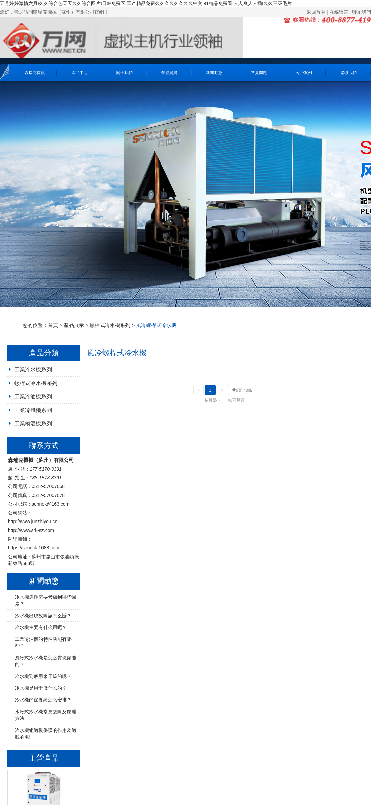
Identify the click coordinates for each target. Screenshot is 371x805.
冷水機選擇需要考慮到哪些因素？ (45, 600)
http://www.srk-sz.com (31, 530)
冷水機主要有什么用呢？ (41, 627)
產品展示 (74, 325)
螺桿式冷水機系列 (110, 325)
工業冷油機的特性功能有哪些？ (43, 642)
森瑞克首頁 (35, 72)
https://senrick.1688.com (33, 547)
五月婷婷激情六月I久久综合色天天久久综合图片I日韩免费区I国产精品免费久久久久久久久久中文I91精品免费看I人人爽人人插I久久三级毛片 (146, 3)
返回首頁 (316, 12)
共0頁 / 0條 (242, 390)
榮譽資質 (169, 72)
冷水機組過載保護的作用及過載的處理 (45, 733)
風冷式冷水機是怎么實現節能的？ (45, 661)
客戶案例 (304, 72)
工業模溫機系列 (33, 423)
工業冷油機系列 (33, 396)
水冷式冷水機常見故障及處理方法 (45, 715)
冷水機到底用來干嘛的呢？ (43, 676)
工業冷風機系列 (33, 410)
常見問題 (259, 72)
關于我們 (124, 72)
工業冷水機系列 (33, 369)
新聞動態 (214, 72)
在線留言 (339, 12)
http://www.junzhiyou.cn (32, 521)
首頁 (53, 325)
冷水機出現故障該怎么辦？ (43, 615)
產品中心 (80, 72)
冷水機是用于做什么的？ (41, 688)
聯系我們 (361, 12)
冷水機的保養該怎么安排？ (43, 700)
